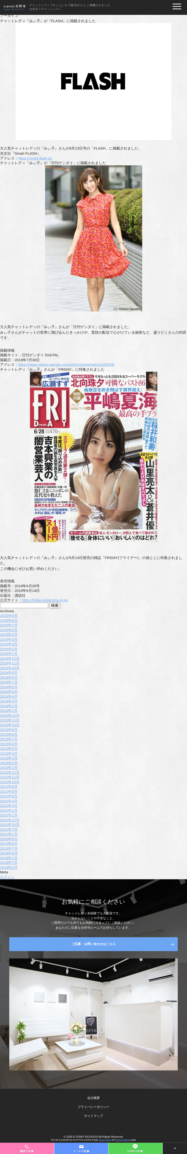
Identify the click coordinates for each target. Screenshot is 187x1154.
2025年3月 (9, 644)
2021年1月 (9, 834)
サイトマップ (93, 1116)
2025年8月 (9, 620)
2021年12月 (9, 820)
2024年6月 (9, 687)
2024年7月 (9, 682)
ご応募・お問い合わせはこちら (93, 944)
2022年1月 (9, 815)
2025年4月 (9, 639)
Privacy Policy (105, 1140)
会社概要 (93, 1098)
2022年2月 (9, 810)
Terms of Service (122, 1140)
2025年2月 (9, 649)
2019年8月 (9, 844)
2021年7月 (9, 829)
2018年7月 (9, 863)
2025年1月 (9, 654)
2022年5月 (9, 796)
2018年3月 (9, 867)
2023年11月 (9, 720)
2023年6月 (9, 744)
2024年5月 (9, 692)
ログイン (7, 877)
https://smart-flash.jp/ (35, 158)
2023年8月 (9, 734)
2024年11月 (9, 663)
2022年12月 (9, 772)
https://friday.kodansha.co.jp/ (45, 600)
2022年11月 (9, 777)
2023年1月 (9, 768)
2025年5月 (9, 635)
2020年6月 (9, 839)
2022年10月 (9, 782)
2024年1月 (9, 711)
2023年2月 (9, 763)
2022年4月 (9, 801)
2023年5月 (9, 749)
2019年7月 (9, 848)
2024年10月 (9, 668)
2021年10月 (9, 825)
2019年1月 (9, 858)
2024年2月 (9, 706)
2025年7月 (9, 625)
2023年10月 (9, 725)
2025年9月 (9, 616)
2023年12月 (9, 715)
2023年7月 (9, 739)
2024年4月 (9, 696)
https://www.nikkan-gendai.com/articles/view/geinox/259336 (66, 364)
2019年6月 (9, 853)
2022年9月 (9, 787)
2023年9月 (9, 730)
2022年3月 (9, 806)
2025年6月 (9, 630)
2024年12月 (9, 658)
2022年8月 (9, 791)
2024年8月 (9, 677)
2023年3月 (9, 758)
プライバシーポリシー (93, 1107)
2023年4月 (9, 753)
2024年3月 (9, 701)
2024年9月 (9, 673)
